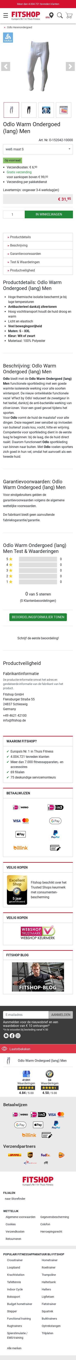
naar (15, 1199)
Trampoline (49, 1275)
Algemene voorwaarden (20, 1217)
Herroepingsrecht (51, 1231)
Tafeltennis (14, 1282)
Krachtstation (16, 1275)
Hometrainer (50, 1260)
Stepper (12, 1311)
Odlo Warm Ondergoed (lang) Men (42, 1061)
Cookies (11, 1224)
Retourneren (13, 1239)
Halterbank (49, 1282)
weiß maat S (15, 149)
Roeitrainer (49, 1267)
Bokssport (13, 1297)
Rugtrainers (14, 1326)
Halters (46, 1289)
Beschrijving (19, 245)
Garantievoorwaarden (25, 254)
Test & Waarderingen (25, 262)
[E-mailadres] (26, 1015)
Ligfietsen (48, 1297)
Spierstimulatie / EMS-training (17, 1336)
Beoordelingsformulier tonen (38, 617)
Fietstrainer (49, 1304)
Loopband (13, 1267)
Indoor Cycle (15, 1289)
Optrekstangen (51, 1326)
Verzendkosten (15, 1231)
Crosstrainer (15, 1260)
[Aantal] (14, 214)
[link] (21, 807)
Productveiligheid (22, 270)
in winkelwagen (49, 214)
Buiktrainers (49, 1318)
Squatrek (47, 1311)
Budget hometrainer (19, 1304)
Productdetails (20, 237)
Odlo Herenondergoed (19, 27)
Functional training (19, 1318)
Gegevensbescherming (54, 1217)
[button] (5, 66)
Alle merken (14, 1348)
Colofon (45, 1224)
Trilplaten (47, 1333)
